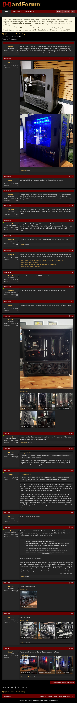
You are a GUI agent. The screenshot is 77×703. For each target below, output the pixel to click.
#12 (72, 316)
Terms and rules (52, 696)
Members (28, 11)
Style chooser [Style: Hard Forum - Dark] (8, 696)
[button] (21, 11)
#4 (72, 191)
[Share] (70, 43)
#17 (72, 527)
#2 (72, 58)
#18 (72, 583)
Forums (6, 11)
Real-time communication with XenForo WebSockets (44, 700)
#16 (72, 512)
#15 (72, 470)
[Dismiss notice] (73, 20)
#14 (72, 448)
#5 (72, 205)
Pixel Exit (27, 700)
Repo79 (5, 39)
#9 (72, 272)
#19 (72, 613)
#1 (72, 43)
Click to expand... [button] (47, 553)
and (27, 677)
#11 (72, 301)
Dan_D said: (25, 453)
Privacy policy (62, 696)
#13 (72, 433)
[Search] (73, 11)
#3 (72, 176)
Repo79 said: (25, 474)
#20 (72, 648)
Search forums (14, 15)
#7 (72, 235)
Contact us (43, 696)
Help (68, 696)
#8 (72, 250)
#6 (72, 220)
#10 (72, 286)
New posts (16, 11)
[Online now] (3, 222)
